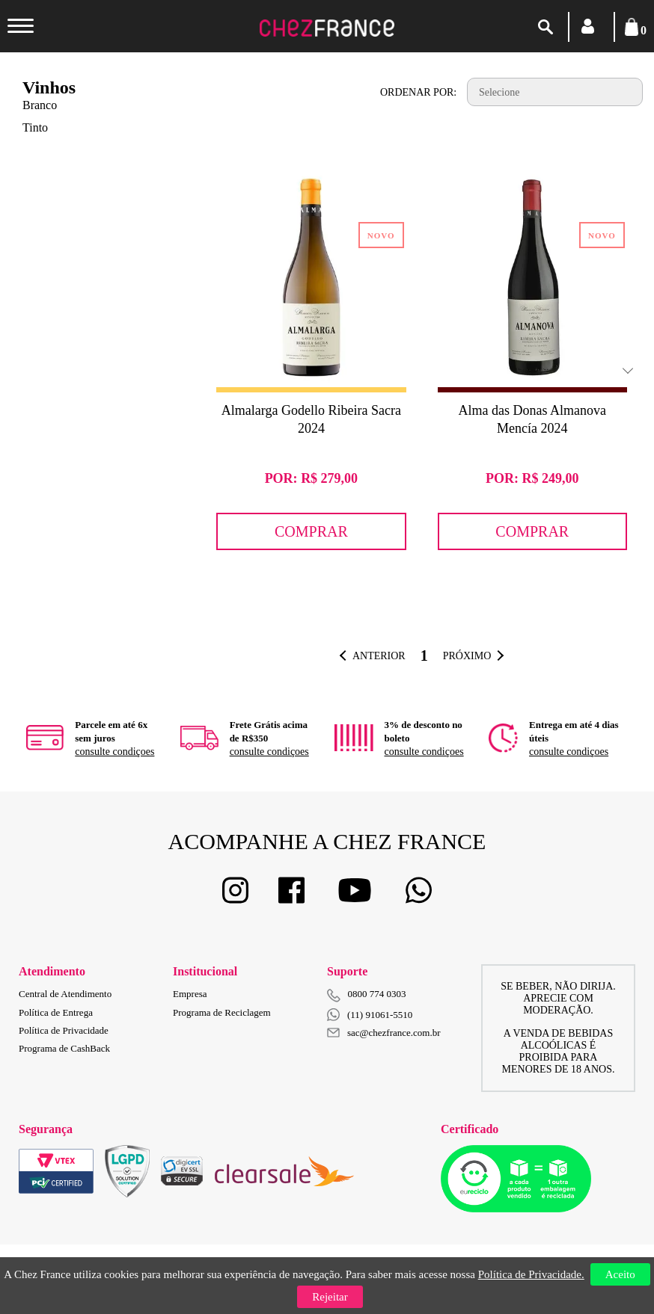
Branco (39, 105)
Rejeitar (329, 1297)
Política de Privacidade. (531, 1274)
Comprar (311, 531)
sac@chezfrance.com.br (384, 1032)
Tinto (35, 127)
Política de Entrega (56, 1012)
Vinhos (49, 87)
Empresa (190, 993)
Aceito (620, 1274)
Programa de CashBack (64, 1048)
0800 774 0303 (377, 993)
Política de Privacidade (64, 1030)
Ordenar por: (418, 92)
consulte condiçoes (114, 751)
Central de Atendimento (65, 993)
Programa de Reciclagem (222, 1012)
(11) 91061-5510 (369, 1014)
